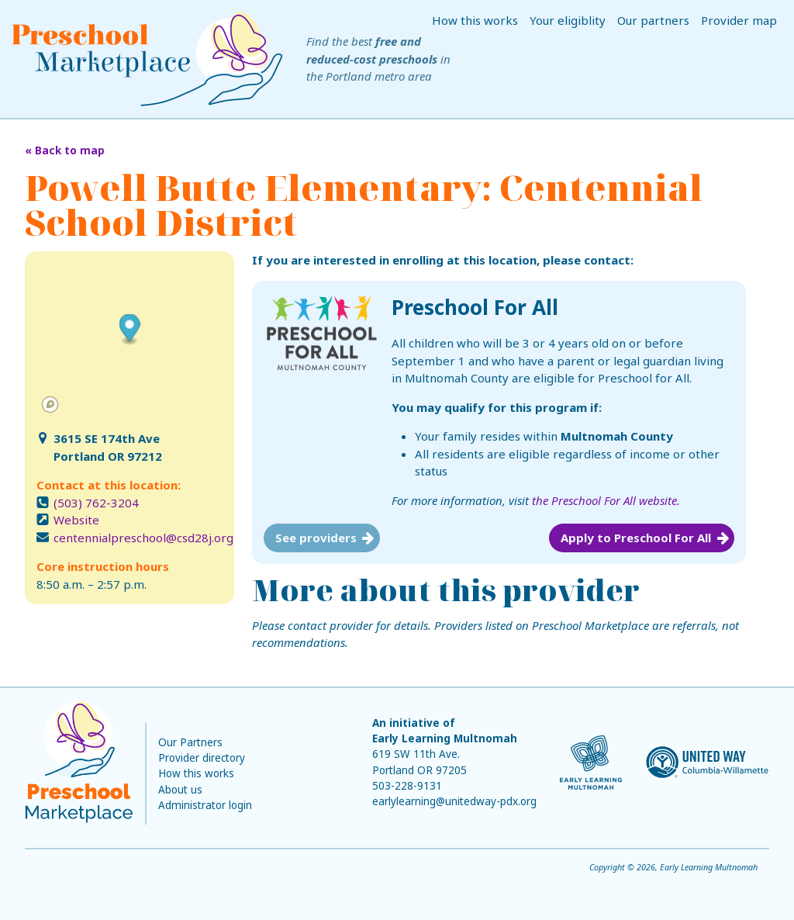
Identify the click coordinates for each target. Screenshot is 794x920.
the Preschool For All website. (606, 500)
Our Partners (190, 742)
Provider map (739, 20)
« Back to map (65, 150)
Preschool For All (475, 307)
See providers (316, 537)
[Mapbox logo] (50, 404)
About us (180, 790)
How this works (475, 20)
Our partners (653, 20)
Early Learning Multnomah (444, 738)
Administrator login (205, 805)
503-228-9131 (407, 786)
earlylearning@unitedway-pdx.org (454, 801)
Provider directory (201, 758)
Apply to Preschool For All (636, 537)
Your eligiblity (568, 20)
